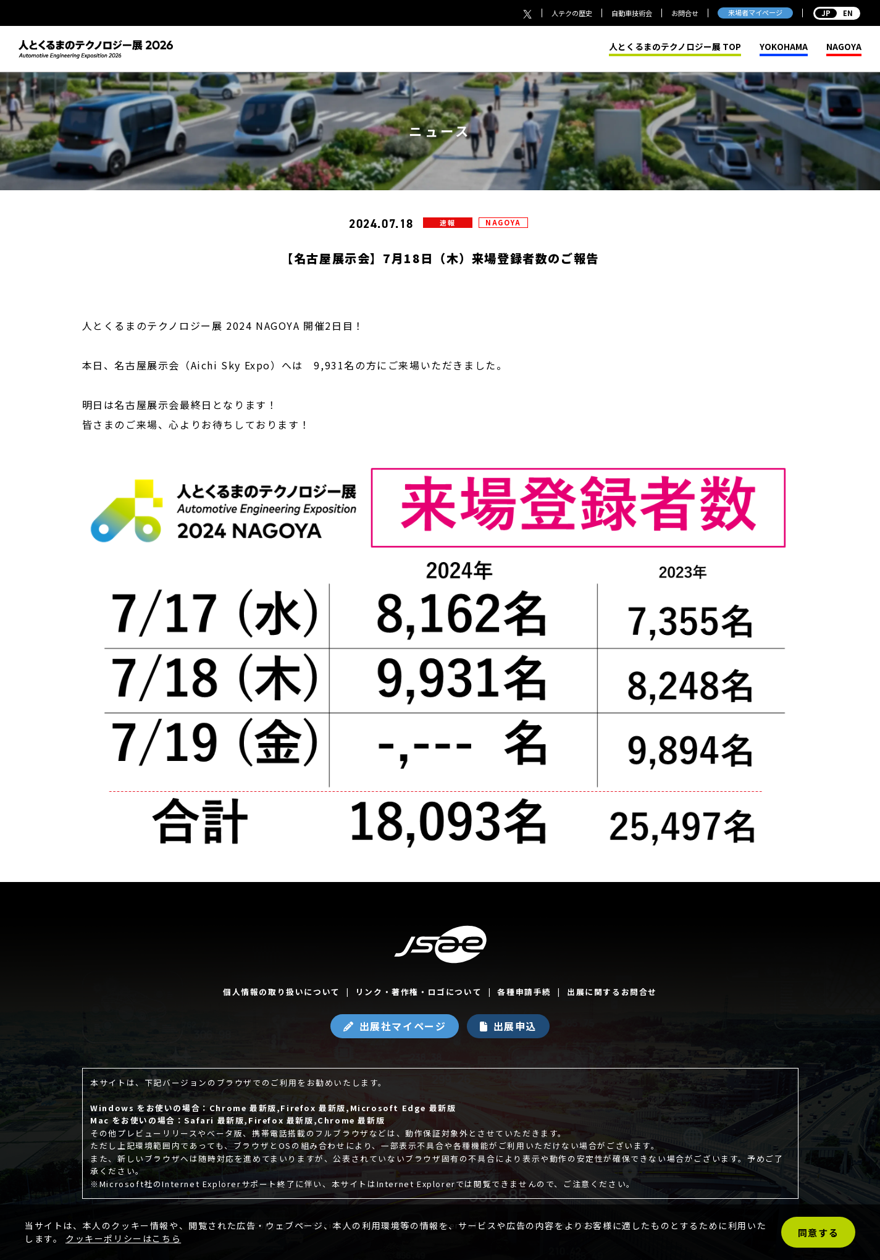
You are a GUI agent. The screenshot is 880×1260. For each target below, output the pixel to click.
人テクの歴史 (571, 13)
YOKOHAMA (784, 46)
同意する (818, 1232)
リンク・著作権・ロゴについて (419, 992)
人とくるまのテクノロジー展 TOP (675, 46)
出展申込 (515, 1025)
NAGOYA (843, 46)
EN (837, 13)
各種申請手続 (524, 992)
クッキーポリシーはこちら (123, 1238)
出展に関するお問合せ (612, 992)
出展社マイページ (402, 1025)
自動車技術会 (631, 13)
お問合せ (684, 13)
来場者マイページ (755, 12)
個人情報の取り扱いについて (281, 992)
